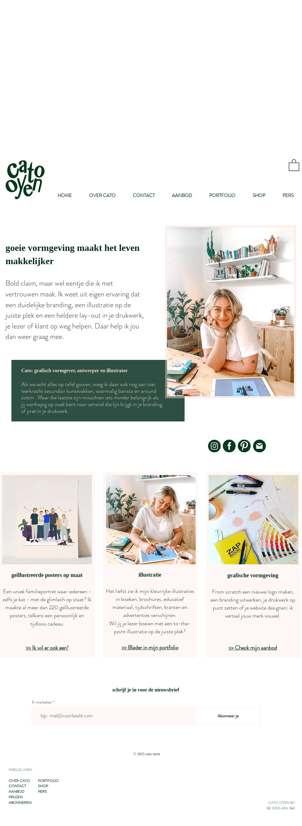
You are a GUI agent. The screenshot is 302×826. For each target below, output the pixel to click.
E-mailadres (41, 702)
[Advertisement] (75, 75)
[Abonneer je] (228, 716)
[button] (294, 165)
